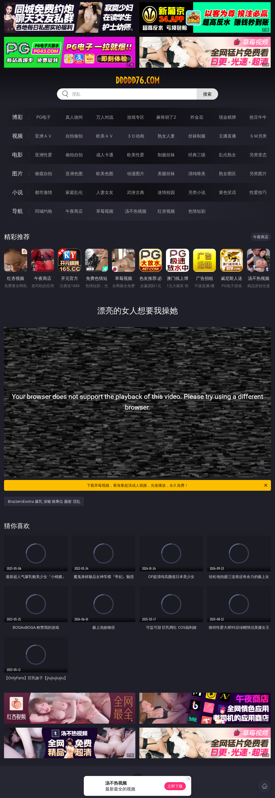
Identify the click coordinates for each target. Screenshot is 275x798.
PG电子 (43, 117)
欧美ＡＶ (104, 136)
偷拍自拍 (74, 155)
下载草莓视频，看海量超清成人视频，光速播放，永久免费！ (177, 485)
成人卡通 (104, 155)
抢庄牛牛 (258, 117)
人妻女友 (104, 192)
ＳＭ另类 (258, 136)
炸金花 (196, 117)
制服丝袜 (166, 155)
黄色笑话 (227, 192)
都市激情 (43, 192)
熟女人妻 (166, 136)
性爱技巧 (258, 192)
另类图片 (258, 173)
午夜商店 (74, 211)
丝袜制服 (196, 136)
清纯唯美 (196, 173)
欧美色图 (104, 173)
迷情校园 (166, 192)
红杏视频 (166, 211)
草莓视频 (104, 211)
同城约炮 (43, 211)
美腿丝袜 (166, 173)
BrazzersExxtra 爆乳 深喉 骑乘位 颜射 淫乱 (44, 501)
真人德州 (74, 117)
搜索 (207, 94)
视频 (17, 135)
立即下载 (175, 786)
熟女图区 (227, 173)
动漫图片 (135, 173)
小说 (17, 192)
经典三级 (196, 155)
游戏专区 (135, 117)
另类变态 (258, 155)
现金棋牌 (227, 117)
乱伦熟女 (227, 155)
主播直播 (227, 136)
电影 (17, 154)
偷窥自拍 (43, 173)
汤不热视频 (135, 211)
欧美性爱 (135, 155)
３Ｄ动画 (135, 136)
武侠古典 (135, 192)
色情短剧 (196, 211)
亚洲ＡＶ (43, 136)
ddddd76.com (137, 80)
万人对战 (104, 117)
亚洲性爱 (43, 155)
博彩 (17, 117)
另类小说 (196, 192)
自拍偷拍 (74, 136)
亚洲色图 (74, 173)
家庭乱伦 (74, 192)
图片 (17, 173)
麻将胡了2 (166, 117)
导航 (17, 211)
